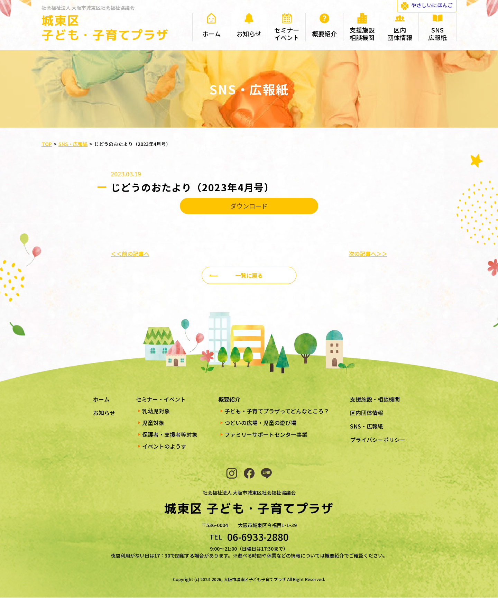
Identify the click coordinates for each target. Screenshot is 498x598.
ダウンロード (249, 205)
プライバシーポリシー (377, 439)
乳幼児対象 (156, 411)
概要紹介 (229, 399)
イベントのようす (164, 446)
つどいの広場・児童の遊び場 (260, 422)
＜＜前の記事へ (130, 253)
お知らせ (104, 412)
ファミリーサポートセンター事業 (265, 434)
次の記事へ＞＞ (368, 253)
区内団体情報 (366, 412)
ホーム (101, 399)
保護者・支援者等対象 (169, 434)
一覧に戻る (249, 275)
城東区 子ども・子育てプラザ (105, 27)
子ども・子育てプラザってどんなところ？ (276, 411)
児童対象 (153, 422)
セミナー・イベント (161, 399)
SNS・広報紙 (366, 426)
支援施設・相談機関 (375, 399)
